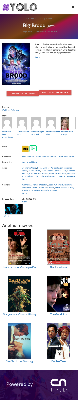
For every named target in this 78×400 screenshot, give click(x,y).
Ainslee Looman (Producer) (44, 191)
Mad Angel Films (29, 162)
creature (30, 157)
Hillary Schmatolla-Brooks (45, 176)
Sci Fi (40, 19)
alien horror (69, 157)
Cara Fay (33, 174)
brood (38, 157)
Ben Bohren (43, 174)
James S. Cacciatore (66, 176)
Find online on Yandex (22, 94)
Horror (49, 19)
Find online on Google (55, 93)
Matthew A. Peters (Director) (34, 185)
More (37, 57)
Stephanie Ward (29, 168)
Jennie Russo (34, 171)
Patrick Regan (56, 168)
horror (60, 157)
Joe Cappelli (47, 171)
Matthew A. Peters (10, 110)
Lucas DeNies (43, 168)
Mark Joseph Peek (57, 174)
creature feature (49, 157)
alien (24, 157)
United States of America (46, 32)
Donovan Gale (60, 171)
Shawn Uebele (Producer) (43, 188)
